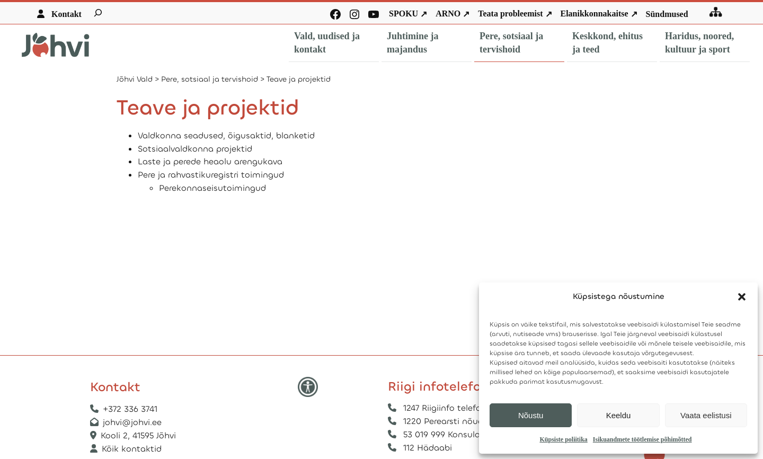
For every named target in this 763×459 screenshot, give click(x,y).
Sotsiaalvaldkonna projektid (195, 148)
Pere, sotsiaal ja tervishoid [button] (511, 43)
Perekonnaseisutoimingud (212, 187)
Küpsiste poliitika (563, 439)
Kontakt (66, 14)
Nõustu (531, 415)
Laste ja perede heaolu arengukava (210, 161)
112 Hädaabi (427, 447)
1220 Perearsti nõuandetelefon (465, 421)
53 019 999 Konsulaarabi (452, 434)
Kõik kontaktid (132, 448)
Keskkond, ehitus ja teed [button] (607, 43)
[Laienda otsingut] (98, 12)
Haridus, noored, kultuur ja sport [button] (699, 43)
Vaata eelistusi (705, 415)
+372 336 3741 (130, 408)
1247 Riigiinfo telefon (444, 407)
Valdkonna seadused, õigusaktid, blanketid (226, 135)
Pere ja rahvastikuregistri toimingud (211, 174)
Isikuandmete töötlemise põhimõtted (642, 439)
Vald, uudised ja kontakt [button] (327, 43)
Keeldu (618, 415)
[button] (742, 297)
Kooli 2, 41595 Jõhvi (140, 435)
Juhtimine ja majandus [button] (413, 43)
